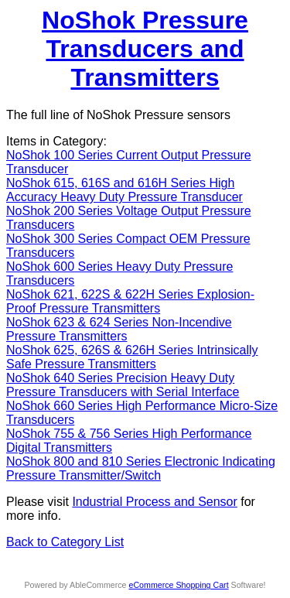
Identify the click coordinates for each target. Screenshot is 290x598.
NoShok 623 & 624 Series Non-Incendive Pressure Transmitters (119, 329)
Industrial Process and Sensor (154, 501)
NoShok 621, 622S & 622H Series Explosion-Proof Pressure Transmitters (130, 301)
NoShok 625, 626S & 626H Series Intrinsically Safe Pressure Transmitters (132, 357)
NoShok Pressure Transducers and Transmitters (145, 48)
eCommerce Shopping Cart (178, 584)
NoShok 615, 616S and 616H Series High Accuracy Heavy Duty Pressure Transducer (124, 189)
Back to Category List (65, 541)
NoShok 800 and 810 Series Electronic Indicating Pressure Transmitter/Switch (140, 468)
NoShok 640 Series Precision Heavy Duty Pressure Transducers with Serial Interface (122, 384)
